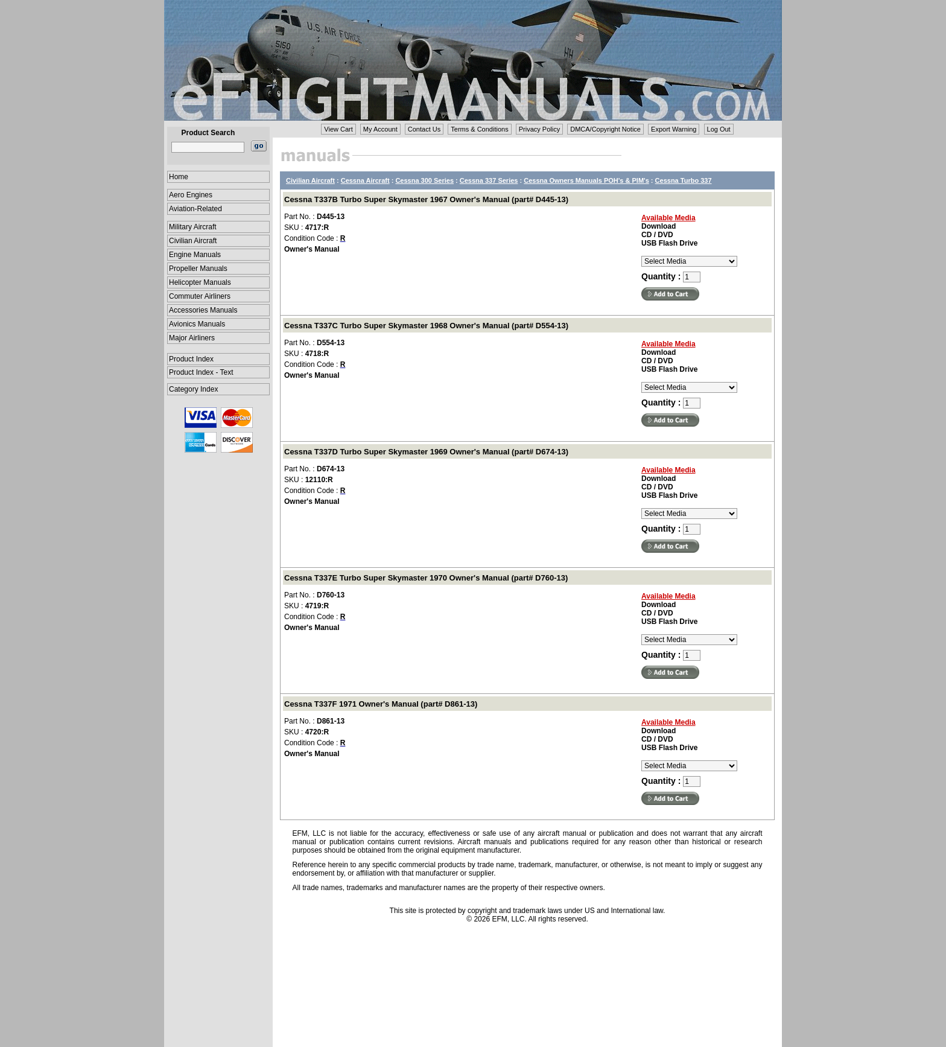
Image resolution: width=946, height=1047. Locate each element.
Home (178, 177)
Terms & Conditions (479, 129)
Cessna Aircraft (365, 180)
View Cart (338, 129)
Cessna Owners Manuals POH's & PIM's (586, 180)
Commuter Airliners (199, 296)
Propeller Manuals (198, 268)
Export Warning (673, 129)
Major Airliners (192, 338)
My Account (380, 129)
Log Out (719, 129)
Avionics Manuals (197, 324)
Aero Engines (190, 195)
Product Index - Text (201, 372)
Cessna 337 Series (489, 180)
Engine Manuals (195, 254)
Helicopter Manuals (200, 282)
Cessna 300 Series (424, 180)
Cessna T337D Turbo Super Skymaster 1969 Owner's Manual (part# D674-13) (426, 451)
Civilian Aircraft (193, 241)
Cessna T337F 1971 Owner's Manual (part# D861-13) (380, 703)
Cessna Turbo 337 (683, 180)
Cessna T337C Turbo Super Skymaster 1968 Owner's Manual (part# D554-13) (426, 325)
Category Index (193, 389)
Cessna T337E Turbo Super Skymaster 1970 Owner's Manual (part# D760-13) (426, 577)
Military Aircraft (193, 227)
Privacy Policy (539, 129)
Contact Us (424, 129)
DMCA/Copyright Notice (605, 129)
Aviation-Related (195, 209)
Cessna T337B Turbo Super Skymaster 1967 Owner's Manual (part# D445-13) (426, 199)
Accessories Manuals (203, 310)
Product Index (191, 359)
